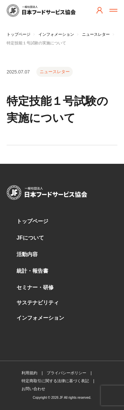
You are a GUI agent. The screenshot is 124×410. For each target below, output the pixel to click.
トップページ (32, 221)
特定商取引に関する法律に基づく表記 (55, 381)
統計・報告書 (32, 271)
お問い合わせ (33, 389)
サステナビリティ (38, 302)
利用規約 (29, 373)
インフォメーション (40, 318)
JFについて (30, 238)
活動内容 (27, 254)
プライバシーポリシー (66, 373)
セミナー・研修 (35, 287)
